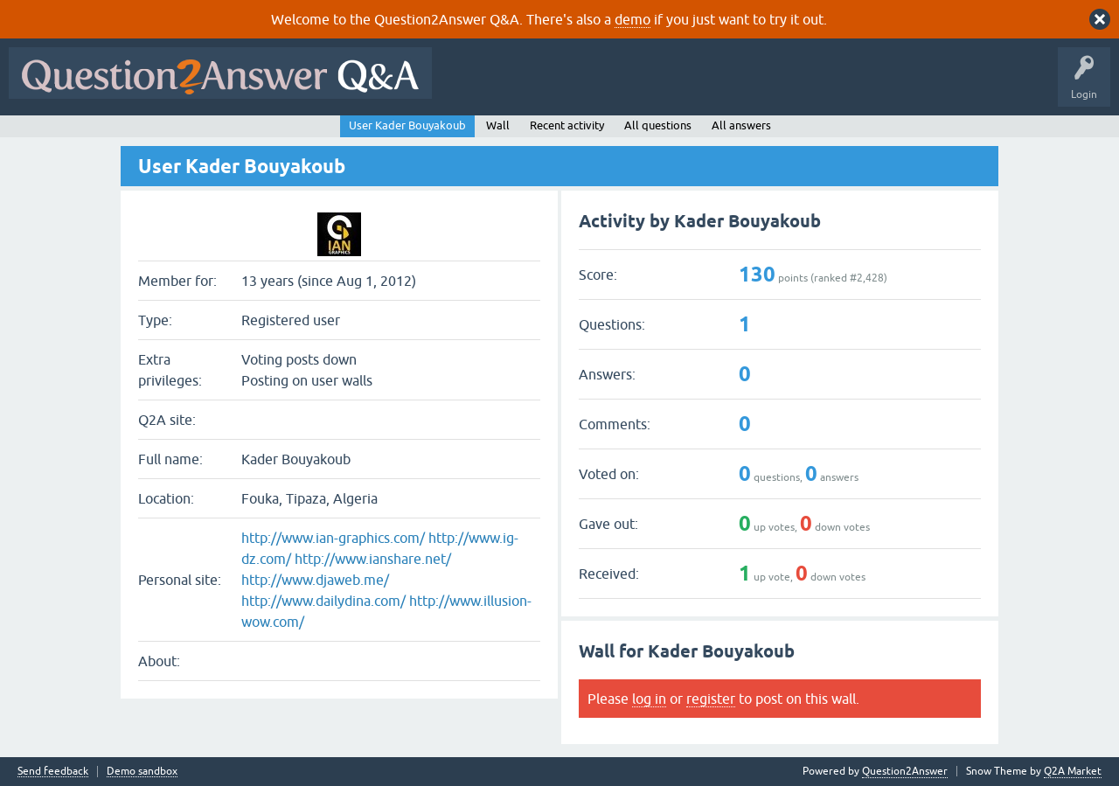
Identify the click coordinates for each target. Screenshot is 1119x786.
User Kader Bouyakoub (407, 125)
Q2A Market (1073, 771)
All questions (658, 125)
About (980, 86)
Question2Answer (905, 771)
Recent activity (567, 125)
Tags (735, 86)
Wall (498, 125)
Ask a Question (863, 86)
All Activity (471, 86)
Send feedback (52, 771)
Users (790, 86)
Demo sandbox (142, 771)
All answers (741, 125)
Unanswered (668, 86)
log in (649, 698)
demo (632, 19)
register (710, 698)
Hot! (601, 86)
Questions (540, 86)
